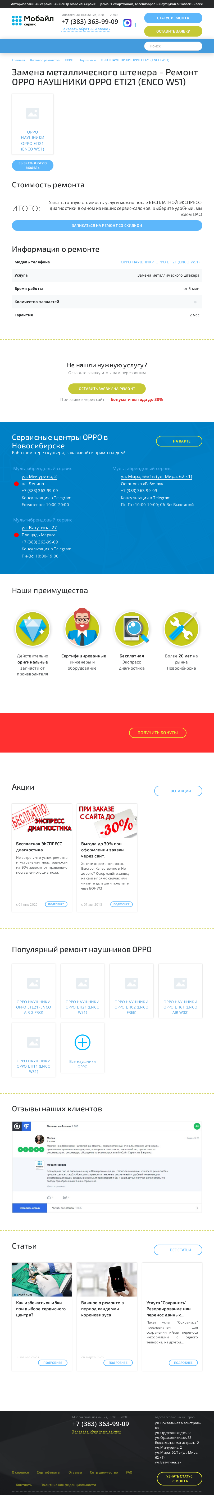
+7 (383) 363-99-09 (90, 21)
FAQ (129, 1472)
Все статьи (176, 1250)
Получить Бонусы (158, 732)
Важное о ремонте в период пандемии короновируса (102, 1308)
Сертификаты (48, 1472)
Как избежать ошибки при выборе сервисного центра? (41, 1308)
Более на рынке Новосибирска (181, 661)
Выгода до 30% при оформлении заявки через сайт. (102, 849)
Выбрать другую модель (33, 165)
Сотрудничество (104, 1472)
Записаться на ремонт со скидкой (107, 225)
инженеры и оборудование (83, 661)
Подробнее (56, 904)
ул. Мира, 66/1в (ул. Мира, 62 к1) (156, 476)
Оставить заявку (173, 31)
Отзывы (75, 1472)
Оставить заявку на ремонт (107, 388)
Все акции (176, 791)
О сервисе (20, 1472)
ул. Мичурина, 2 (39, 476)
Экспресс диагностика (132, 661)
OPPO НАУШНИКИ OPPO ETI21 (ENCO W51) (160, 261)
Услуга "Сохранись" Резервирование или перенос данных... (169, 1308)
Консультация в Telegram (47, 497)
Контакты (24, 1485)
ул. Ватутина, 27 (39, 527)
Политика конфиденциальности (68, 1485)
